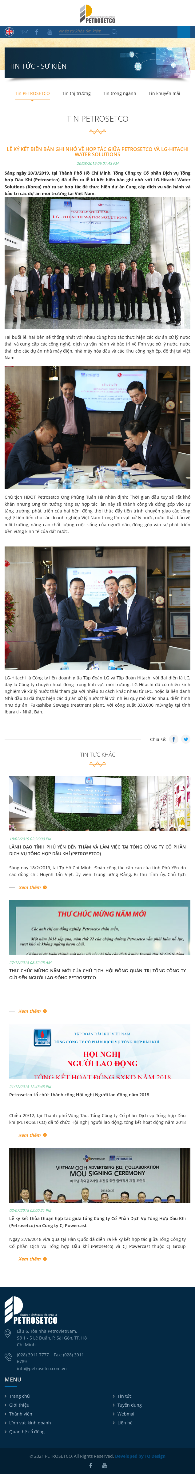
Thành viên (20, 1414)
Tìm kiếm (114, 32)
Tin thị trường (76, 93)
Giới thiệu (19, 1405)
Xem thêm (29, 887)
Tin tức (124, 1396)
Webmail (126, 1414)
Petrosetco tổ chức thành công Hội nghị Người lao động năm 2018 (79, 1095)
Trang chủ (19, 1396)
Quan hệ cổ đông (27, 1431)
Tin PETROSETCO (32, 93)
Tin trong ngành (119, 93)
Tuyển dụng (129, 1405)
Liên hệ (125, 1423)
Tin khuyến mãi (164, 93)
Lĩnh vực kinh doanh (30, 1423)
